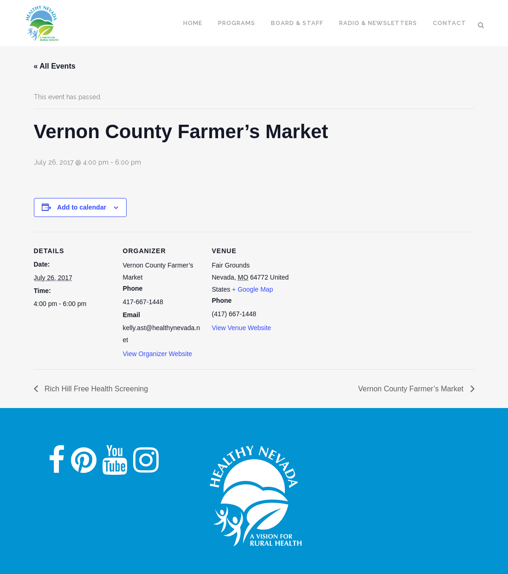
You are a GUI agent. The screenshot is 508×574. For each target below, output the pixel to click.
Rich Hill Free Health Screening (95, 389)
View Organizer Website (158, 353)
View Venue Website (241, 328)
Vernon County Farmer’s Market (412, 389)
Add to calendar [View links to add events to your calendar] (81, 207)
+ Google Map (252, 289)
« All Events (55, 66)
